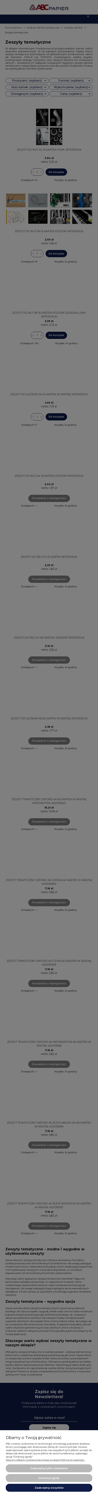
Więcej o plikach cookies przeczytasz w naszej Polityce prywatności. (45, 1459)
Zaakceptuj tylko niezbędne (49, 1468)
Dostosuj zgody (49, 1478)
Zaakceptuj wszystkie (49, 1487)
